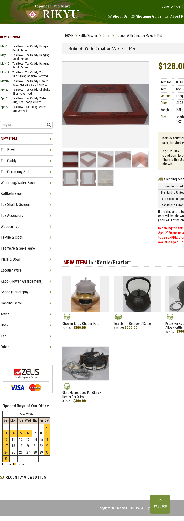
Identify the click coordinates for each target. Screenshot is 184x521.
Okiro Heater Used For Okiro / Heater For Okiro (81, 395)
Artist (5, 314)
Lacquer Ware (11, 270)
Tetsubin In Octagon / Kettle (132, 323)
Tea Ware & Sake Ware (18, 248)
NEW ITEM (9, 138)
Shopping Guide (148, 16)
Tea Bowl (8, 149)
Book (4, 325)
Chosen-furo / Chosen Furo (80, 323)
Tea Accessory (12, 215)
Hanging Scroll (11, 303)
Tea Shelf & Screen (15, 204)
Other (106, 36)
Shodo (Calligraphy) (15, 292)
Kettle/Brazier (88, 36)
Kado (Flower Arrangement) (21, 281)
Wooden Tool (10, 226)
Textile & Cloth (12, 237)
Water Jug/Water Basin (18, 182)
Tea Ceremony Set (15, 171)
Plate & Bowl (10, 259)
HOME (69, 36)
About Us (120, 16)
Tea (3, 336)
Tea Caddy (9, 160)
